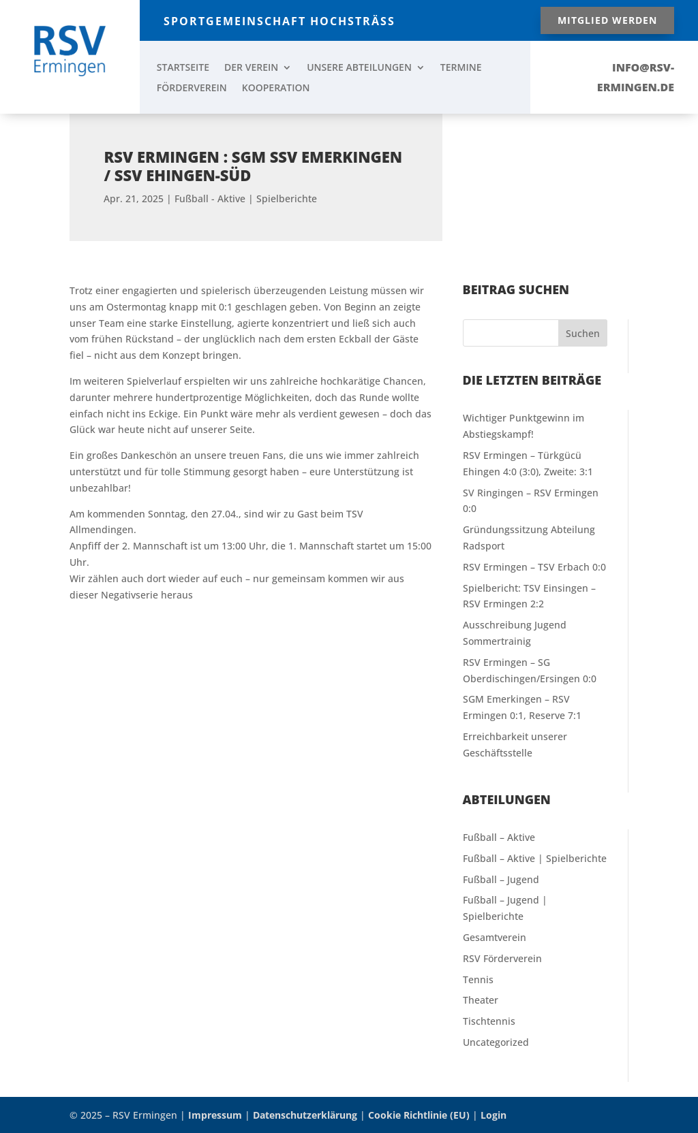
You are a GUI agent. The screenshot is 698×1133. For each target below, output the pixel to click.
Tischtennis (489, 1021)
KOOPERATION (276, 88)
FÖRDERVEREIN (192, 88)
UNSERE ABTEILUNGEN (359, 68)
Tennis (478, 979)
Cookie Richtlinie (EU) (419, 1114)
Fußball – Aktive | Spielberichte (535, 858)
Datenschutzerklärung (305, 1114)
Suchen (583, 333)
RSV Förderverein (502, 958)
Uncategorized (496, 1042)
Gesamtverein (494, 937)
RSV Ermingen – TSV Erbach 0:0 (534, 566)
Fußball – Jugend (501, 879)
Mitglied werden (607, 20)
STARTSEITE (183, 68)
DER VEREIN (251, 68)
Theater (480, 999)
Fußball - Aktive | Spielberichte (245, 186)
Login (493, 1114)
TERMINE (461, 68)
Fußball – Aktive (499, 837)
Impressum (215, 1114)
